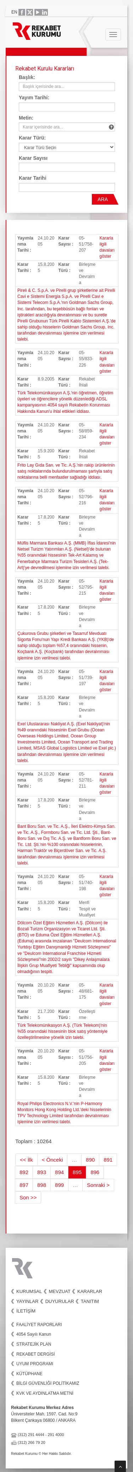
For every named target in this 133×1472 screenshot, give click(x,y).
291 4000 (56, 1434)
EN (14, 12)
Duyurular (59, 1301)
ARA (103, 199)
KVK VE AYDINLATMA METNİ (44, 1393)
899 (59, 1185)
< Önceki (52, 1160)
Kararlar (89, 1291)
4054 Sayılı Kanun (33, 1334)
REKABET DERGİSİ (35, 1354)
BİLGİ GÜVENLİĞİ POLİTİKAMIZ (47, 1383)
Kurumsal (29, 1291)
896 (94, 1172)
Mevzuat (60, 1291)
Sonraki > (98, 1185)
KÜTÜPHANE (29, 1373)
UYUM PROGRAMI (34, 1363)
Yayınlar (27, 1301)
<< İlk (26, 1160)
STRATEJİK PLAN (33, 1344)
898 (41, 1185)
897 (24, 1185)
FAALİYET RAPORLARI (39, 1324)
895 (77, 1172)
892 (24, 1172)
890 (90, 1160)
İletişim (25, 1311)
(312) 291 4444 (31, 1434)
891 (108, 1160)
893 (41, 1172)
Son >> (28, 1197)
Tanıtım (90, 1301)
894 (59, 1172)
